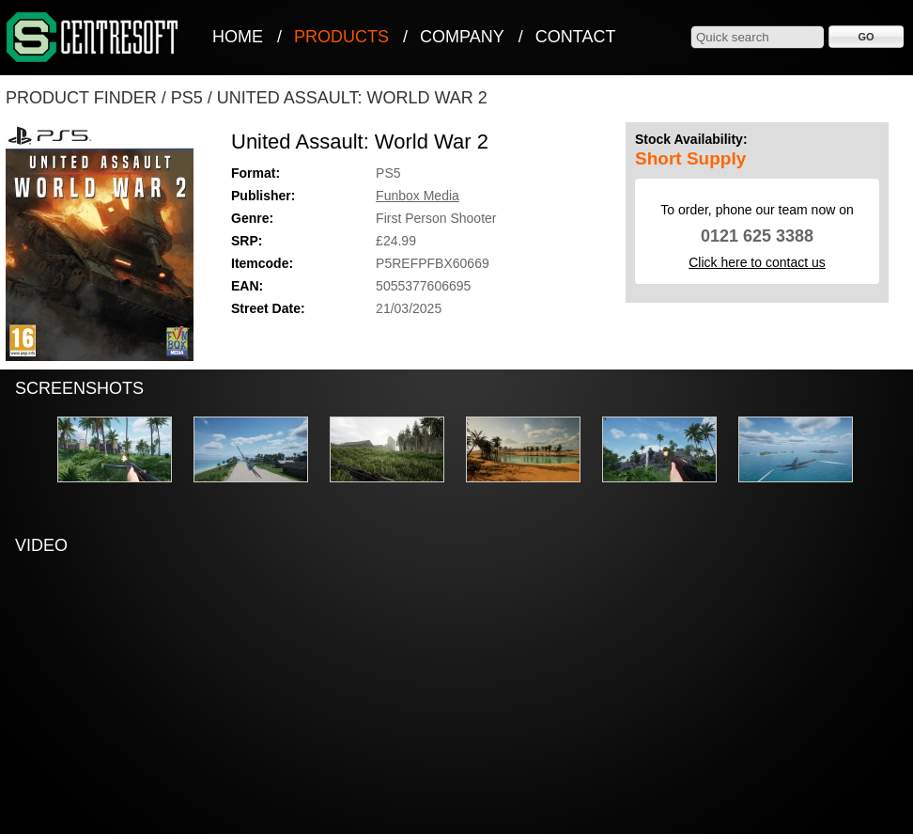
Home (237, 36)
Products (341, 36)
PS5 (187, 97)
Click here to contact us (757, 262)
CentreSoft (93, 38)
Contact (575, 36)
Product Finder (81, 97)
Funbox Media (417, 195)
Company (462, 36)
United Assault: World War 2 (352, 97)
